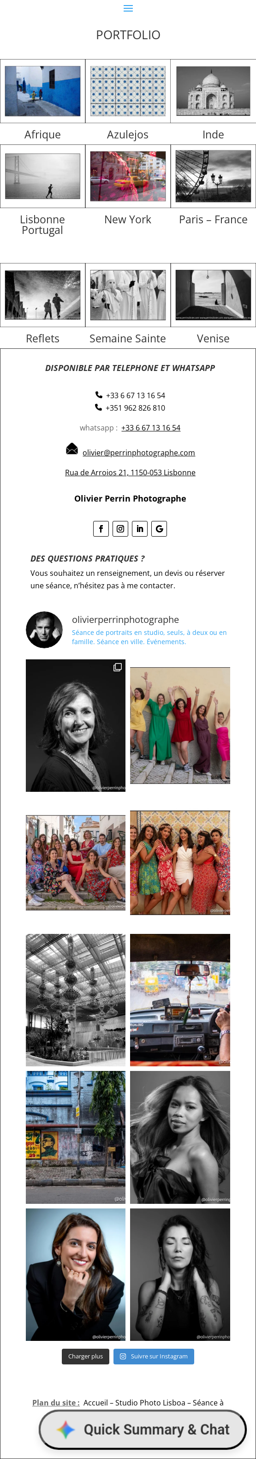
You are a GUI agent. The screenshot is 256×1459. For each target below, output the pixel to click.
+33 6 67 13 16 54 (150, 428)
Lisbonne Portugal (42, 224)
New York (127, 219)
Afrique (42, 134)
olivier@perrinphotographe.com (139, 453)
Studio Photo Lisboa (150, 1403)
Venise (213, 338)
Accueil (95, 1403)
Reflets (43, 338)
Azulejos (128, 134)
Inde (213, 134)
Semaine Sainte (127, 338)
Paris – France (213, 219)
